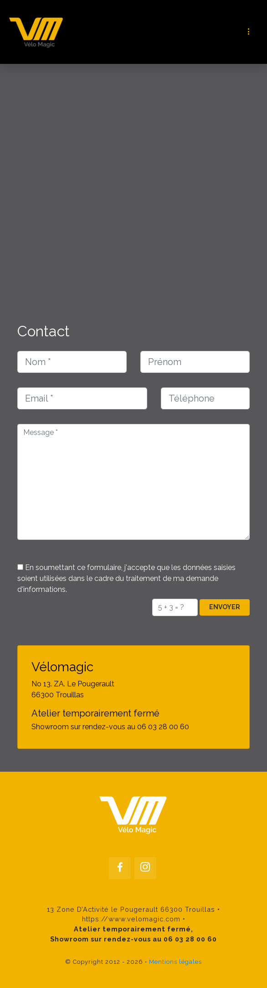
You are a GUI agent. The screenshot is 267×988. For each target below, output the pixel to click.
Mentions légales (175, 961)
